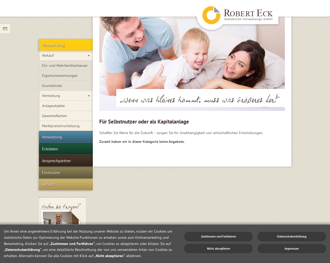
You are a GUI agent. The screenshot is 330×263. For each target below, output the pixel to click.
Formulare (51, 172)
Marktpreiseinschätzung (61, 125)
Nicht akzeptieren (218, 248)
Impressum (292, 248)
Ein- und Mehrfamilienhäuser (65, 65)
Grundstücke (52, 85)
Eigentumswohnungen (60, 75)
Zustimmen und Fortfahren (218, 236)
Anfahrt (48, 184)
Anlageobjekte (53, 105)
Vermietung (51, 95)
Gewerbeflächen (54, 115)
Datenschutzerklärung (291, 236)
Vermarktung (53, 44)
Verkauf (48, 55)
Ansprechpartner (56, 160)
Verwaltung (52, 136)
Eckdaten (50, 148)
